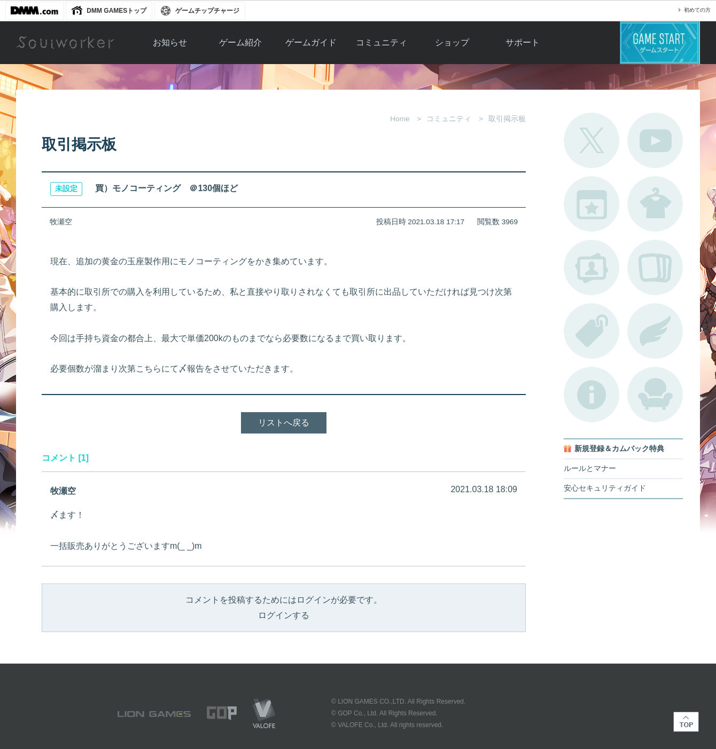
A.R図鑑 (655, 267)
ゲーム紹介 (240, 42)
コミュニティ (381, 42)
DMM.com (35, 10)
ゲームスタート (660, 42)
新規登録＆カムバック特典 (619, 449)
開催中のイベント (591, 204)
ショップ (452, 42)
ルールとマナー (590, 468)
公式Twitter (591, 140)
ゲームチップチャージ (207, 10)
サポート (522, 42)
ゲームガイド (311, 42)
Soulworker (65, 42)
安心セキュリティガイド (605, 488)
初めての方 (697, 10)
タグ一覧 (591, 331)
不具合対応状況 (591, 394)
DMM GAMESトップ (116, 10)
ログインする (283, 615)
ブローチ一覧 (655, 331)
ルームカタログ (655, 394)
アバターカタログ (655, 204)
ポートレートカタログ (591, 267)
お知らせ (170, 42)
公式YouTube (655, 140)
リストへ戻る (283, 422)
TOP (686, 722)
